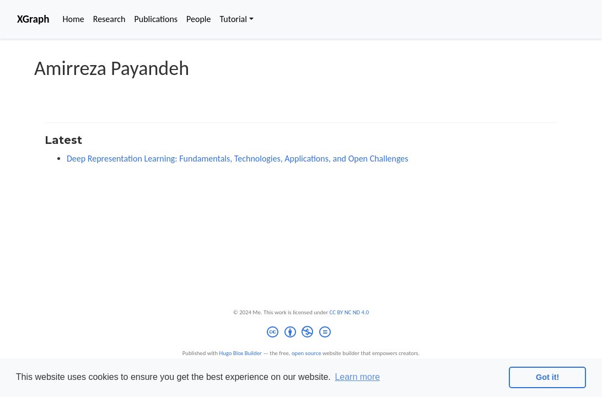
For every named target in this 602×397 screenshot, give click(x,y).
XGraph (33, 19)
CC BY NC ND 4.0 (349, 312)
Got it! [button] (547, 377)
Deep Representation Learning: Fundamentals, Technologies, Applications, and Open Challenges (238, 158)
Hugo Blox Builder (240, 353)
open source (306, 353)
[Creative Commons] (301, 333)
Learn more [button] (357, 377)
